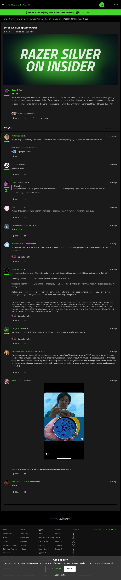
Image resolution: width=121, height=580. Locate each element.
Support (40, 530)
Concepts (23, 541)
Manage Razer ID (43, 549)
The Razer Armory (36, 19)
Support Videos (43, 553)
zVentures (58, 545)
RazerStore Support (44, 541)
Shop (5, 530)
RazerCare (41, 545)
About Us (58, 534)
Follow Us (75, 530)
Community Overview (17, 19)
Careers (57, 537)
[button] (2, 5)
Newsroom (58, 541)
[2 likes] (21, 151)
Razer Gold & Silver (53, 19)
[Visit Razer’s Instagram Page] (73, 537)
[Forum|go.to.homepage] (19, 4)
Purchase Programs (10, 545)
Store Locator (7, 541)
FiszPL (14, 182)
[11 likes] (22, 113)
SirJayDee (15, 136)
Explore (23, 530)
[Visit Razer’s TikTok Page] (73, 553)
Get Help (40, 534)
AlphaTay (15, 269)
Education (6, 553)
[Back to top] (115, 516)
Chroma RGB (24, 537)
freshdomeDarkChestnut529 (22, 351)
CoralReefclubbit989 (19, 225)
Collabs (23, 549)
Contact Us (58, 549)
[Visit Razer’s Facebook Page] (73, 534)
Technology (24, 534)
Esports (23, 545)
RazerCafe (6, 537)
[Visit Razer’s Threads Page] (73, 541)
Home (4, 19)
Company (58, 530)
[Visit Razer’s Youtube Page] (73, 549)
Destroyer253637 (18, 243)
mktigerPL (15, 328)
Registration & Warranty (46, 537)
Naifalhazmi (16, 380)
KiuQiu (14, 207)
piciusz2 (14, 164)
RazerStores (7, 534)
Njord (13, 90)
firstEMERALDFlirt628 (20, 481)
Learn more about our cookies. (104, 563)
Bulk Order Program (10, 549)
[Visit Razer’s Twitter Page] (73, 545)
